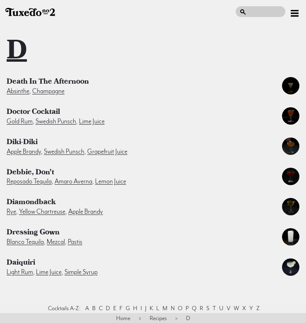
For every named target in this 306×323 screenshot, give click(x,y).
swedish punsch (56, 121)
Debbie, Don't (30, 173)
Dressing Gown (33, 233)
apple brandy (24, 151)
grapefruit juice (107, 151)
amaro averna (73, 181)
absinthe (18, 91)
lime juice (92, 121)
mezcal (56, 242)
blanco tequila (25, 242)
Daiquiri (21, 263)
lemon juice (110, 181)
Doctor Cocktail (33, 112)
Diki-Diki (22, 142)
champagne (48, 91)
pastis (75, 242)
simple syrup (81, 272)
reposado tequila (29, 181)
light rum (20, 272)
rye (11, 211)
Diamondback (31, 202)
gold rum (20, 121)
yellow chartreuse (42, 211)
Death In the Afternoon (48, 82)
